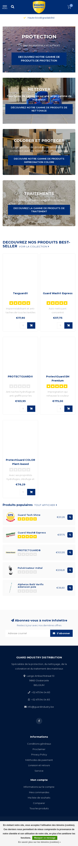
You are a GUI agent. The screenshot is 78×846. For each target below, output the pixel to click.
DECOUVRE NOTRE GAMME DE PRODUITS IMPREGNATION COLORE (39, 160)
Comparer (39, 803)
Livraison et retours (39, 765)
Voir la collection (34, 246)
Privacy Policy (39, 754)
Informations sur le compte (39, 786)
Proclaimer (39, 749)
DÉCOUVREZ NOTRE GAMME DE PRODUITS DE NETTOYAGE (39, 109)
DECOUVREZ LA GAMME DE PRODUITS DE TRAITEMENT (39, 210)
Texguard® (20, 293)
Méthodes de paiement (39, 760)
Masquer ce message (44, 838)
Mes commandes (39, 792)
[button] (5, 49)
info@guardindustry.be (40, 706)
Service (39, 770)
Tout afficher (45, 505)
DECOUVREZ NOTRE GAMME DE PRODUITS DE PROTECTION (39, 58)
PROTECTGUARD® (20, 376)
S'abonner (61, 633)
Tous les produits (39, 808)
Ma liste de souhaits (39, 797)
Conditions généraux (39, 743)
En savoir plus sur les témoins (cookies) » (39, 842)
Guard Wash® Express (58, 293)
